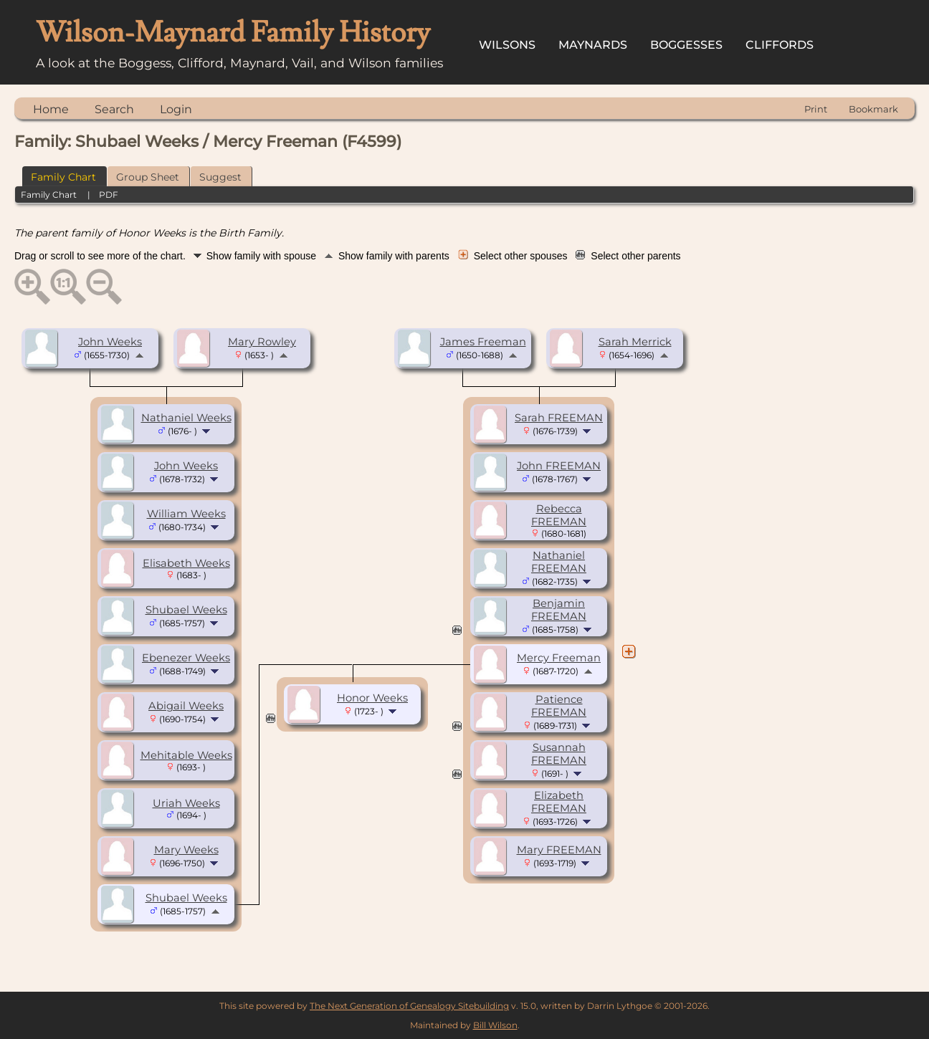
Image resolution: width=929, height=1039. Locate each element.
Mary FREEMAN (559, 849)
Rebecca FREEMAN (558, 515)
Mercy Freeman (559, 657)
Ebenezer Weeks (186, 657)
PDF (108, 194)
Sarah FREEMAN (559, 417)
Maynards (592, 45)
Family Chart (63, 177)
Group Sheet (147, 177)
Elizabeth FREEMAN (558, 802)
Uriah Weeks (186, 803)
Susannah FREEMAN (558, 754)
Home (51, 109)
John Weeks (110, 341)
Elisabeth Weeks (186, 563)
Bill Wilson (495, 1025)
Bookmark (873, 109)
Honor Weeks (372, 697)
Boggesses (686, 45)
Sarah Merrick (635, 341)
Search (114, 109)
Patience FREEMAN (558, 706)
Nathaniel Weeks (186, 417)
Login (176, 109)
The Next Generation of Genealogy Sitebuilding (409, 1005)
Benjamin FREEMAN (558, 610)
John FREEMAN (559, 465)
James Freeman (483, 341)
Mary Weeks (186, 849)
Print (815, 109)
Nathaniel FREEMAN (558, 562)
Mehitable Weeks (186, 755)
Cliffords (779, 45)
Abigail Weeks (186, 705)
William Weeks (186, 513)
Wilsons (507, 45)
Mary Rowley (262, 341)
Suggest (220, 177)
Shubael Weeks (186, 609)
